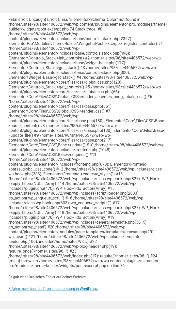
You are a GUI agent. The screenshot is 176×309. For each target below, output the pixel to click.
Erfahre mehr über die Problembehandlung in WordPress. (53, 289)
